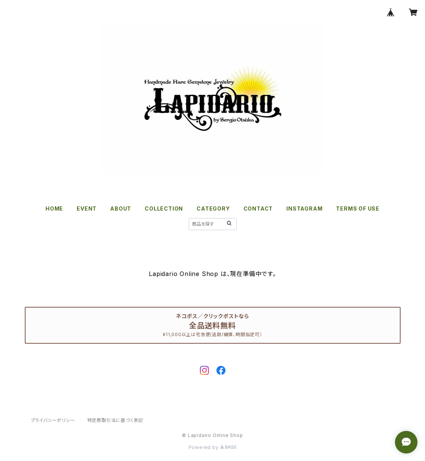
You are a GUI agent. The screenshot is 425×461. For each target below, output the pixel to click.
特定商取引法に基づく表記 (115, 420)
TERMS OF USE (358, 208)
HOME (54, 208)
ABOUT (120, 208)
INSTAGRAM (304, 208)
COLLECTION (164, 208)
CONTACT (258, 208)
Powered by (213, 447)
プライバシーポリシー (53, 420)
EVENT (87, 208)
